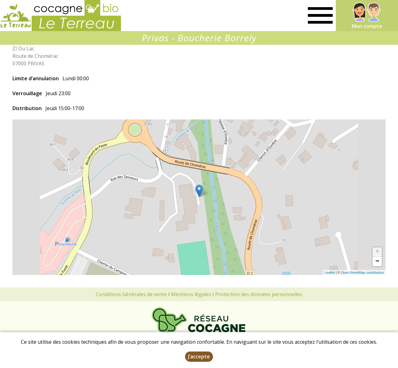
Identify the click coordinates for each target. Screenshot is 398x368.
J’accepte (199, 356)
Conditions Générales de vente (131, 294)
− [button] (377, 261)
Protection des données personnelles (258, 294)
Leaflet (330, 272)
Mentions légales (191, 294)
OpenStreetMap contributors (362, 272)
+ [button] (377, 252)
